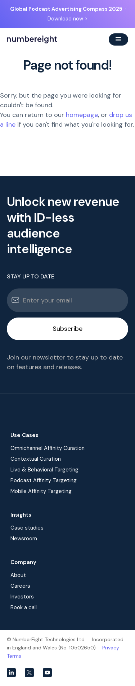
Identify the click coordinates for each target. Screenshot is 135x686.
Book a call (23, 607)
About (18, 575)
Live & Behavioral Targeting (44, 469)
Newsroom (23, 538)
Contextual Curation (35, 458)
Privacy (110, 647)
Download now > (67, 18)
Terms (14, 656)
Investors (22, 596)
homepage (82, 115)
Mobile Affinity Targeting (41, 491)
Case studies (27, 527)
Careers (20, 585)
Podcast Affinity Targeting (43, 480)
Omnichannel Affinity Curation (47, 448)
